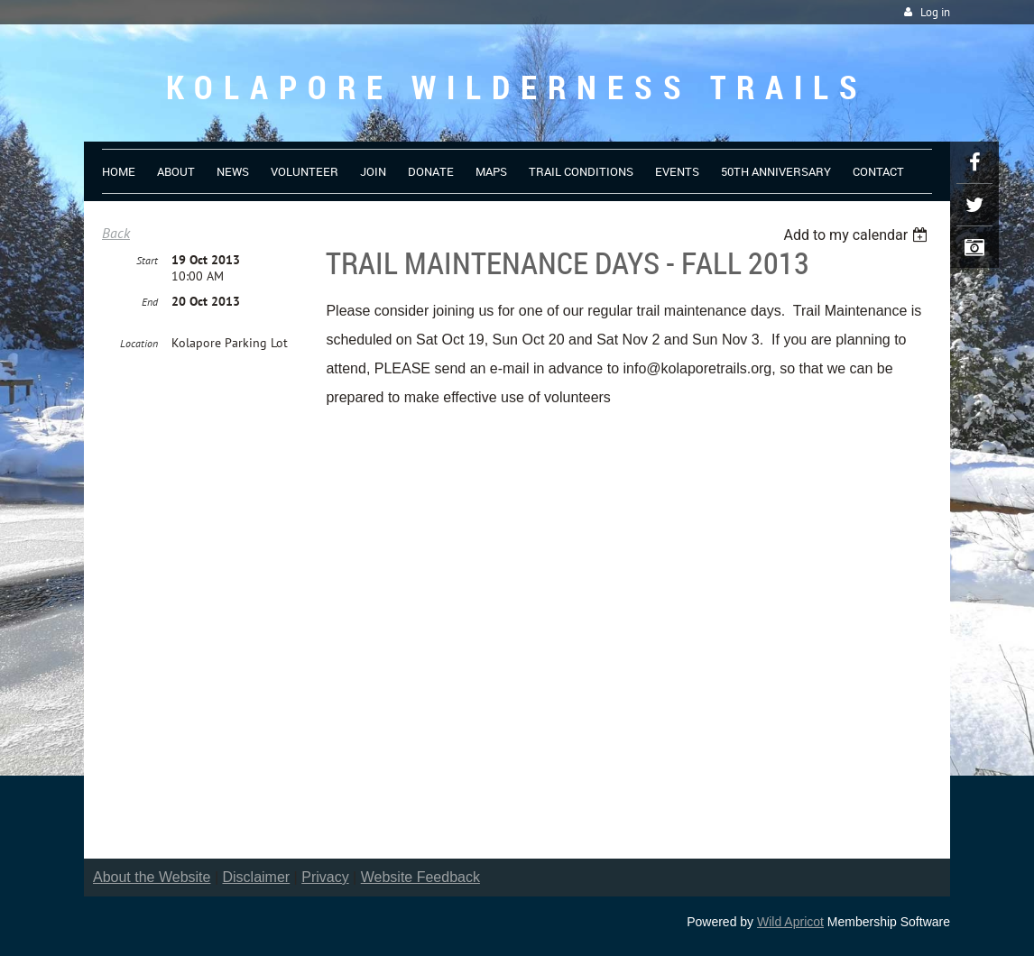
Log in (935, 12)
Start (147, 260)
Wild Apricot (790, 922)
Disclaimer (257, 877)
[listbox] (857, 235)
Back (116, 233)
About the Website (151, 877)
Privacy (324, 877)
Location (139, 343)
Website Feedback (420, 877)
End (150, 301)
